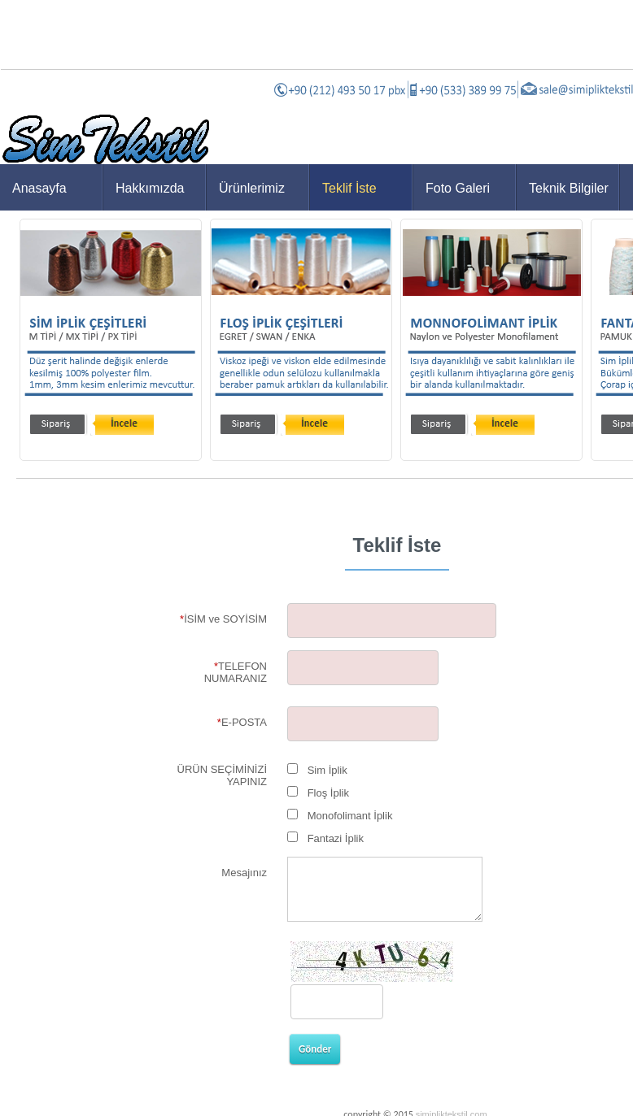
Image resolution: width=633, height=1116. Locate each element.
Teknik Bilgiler (569, 188)
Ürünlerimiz (252, 188)
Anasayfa (39, 188)
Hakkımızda (150, 188)
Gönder (315, 1049)
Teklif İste (349, 188)
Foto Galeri (458, 188)
